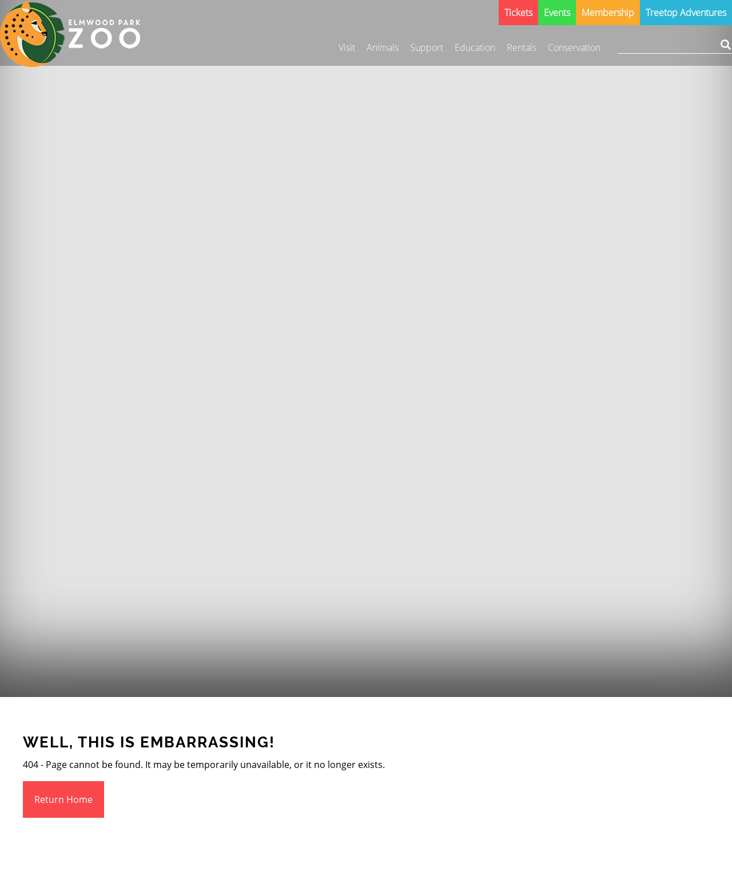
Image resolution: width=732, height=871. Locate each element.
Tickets (518, 12)
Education (475, 47)
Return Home (63, 799)
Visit (347, 47)
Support (426, 47)
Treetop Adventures (686, 12)
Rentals (521, 47)
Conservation (574, 47)
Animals (383, 47)
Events (557, 12)
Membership (608, 12)
